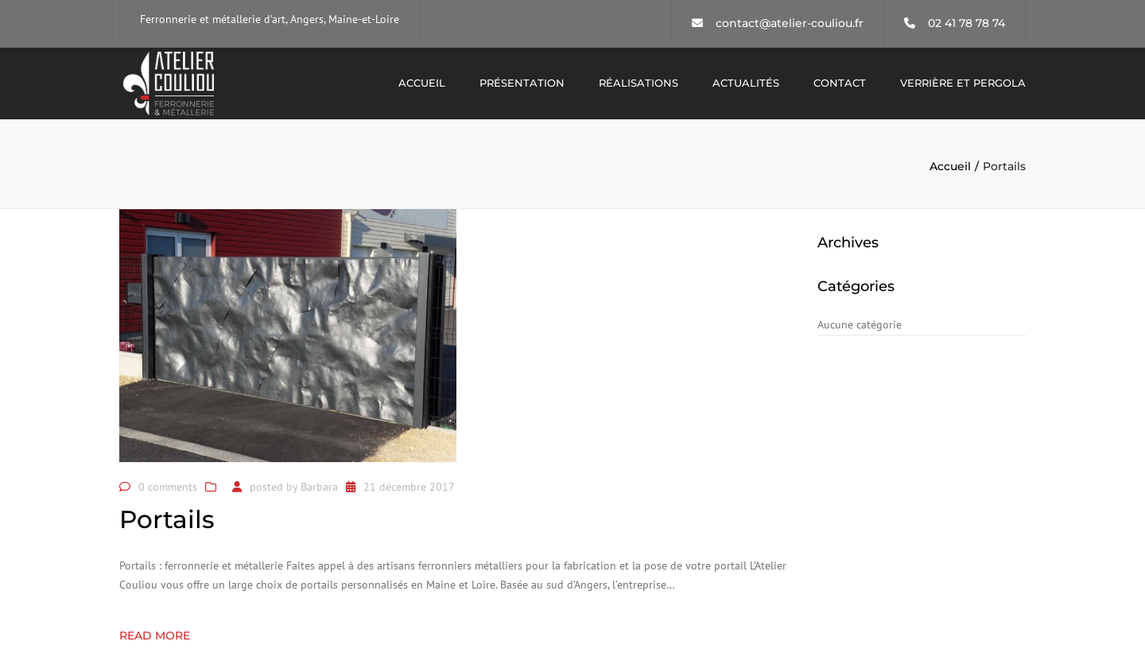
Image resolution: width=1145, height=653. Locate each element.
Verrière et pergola (963, 82)
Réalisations (638, 82)
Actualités (745, 82)
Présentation (522, 82)
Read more (154, 635)
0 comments (167, 487)
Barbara (319, 487)
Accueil (421, 82)
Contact (839, 82)
